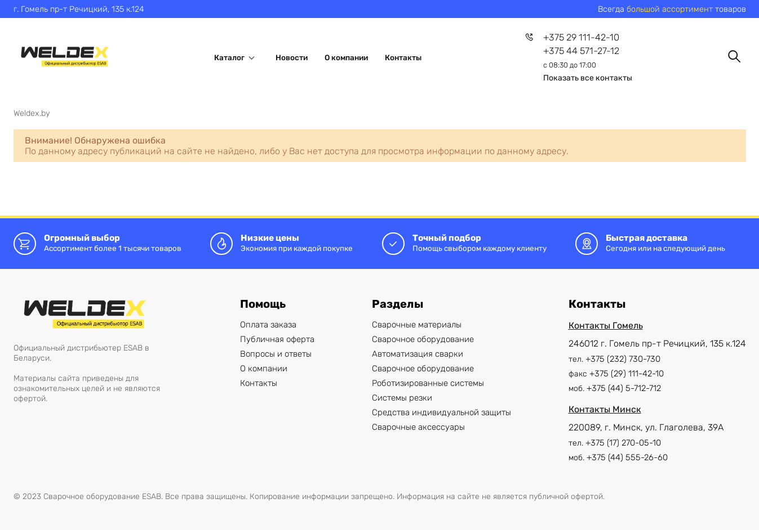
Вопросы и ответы (276, 354)
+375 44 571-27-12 (581, 51)
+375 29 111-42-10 (581, 37)
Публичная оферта (277, 339)
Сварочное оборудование (423, 339)
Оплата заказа (268, 325)
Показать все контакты (587, 78)
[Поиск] (734, 56)
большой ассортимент (670, 9)
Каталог (236, 58)
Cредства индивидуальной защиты (441, 412)
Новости (292, 57)
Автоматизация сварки (417, 354)
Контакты (403, 57)
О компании (346, 57)
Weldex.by (32, 113)
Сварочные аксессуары (418, 427)
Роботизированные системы (428, 383)
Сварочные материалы (416, 325)
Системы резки (402, 398)
